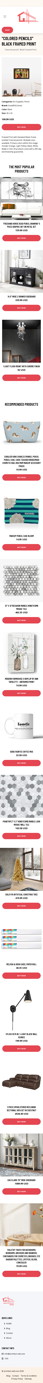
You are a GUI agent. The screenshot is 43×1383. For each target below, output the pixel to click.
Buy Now (21, 127)
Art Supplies (18, 101)
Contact (9, 1333)
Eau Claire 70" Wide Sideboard (21, 1180)
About (8, 1338)
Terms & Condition (29, 1376)
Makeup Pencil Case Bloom (21, 535)
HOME (9, 1323)
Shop (7, 30)
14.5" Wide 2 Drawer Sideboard (22, 296)
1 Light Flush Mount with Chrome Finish (21, 366)
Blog (8, 1328)
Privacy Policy (17, 1379)
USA (5, 3)
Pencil (26, 101)
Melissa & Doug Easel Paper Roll (21, 964)
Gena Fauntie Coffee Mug (21, 751)
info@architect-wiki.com (32, 3)
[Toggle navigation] (5, 16)
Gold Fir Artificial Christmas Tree (21, 894)
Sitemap (28, 1379)
